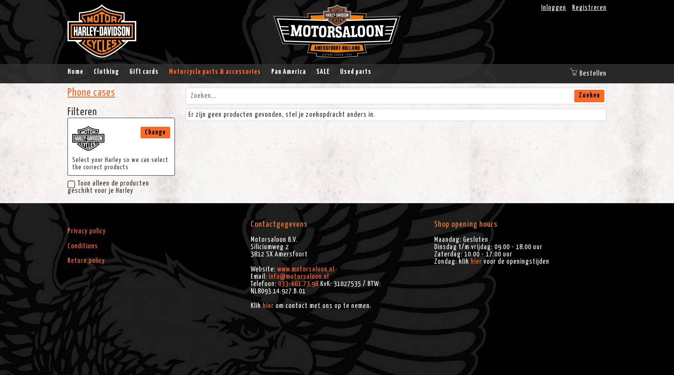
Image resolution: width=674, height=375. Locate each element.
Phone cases (91, 93)
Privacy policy (86, 231)
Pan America (288, 71)
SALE (323, 71)
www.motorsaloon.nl (305, 269)
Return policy (86, 260)
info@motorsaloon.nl (299, 276)
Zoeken (589, 95)
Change (155, 132)
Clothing (106, 71)
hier (268, 305)
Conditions (82, 246)
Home (75, 71)
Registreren (589, 7)
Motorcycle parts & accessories (215, 71)
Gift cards (144, 71)
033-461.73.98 (298, 283)
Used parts (355, 71)
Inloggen (553, 7)
